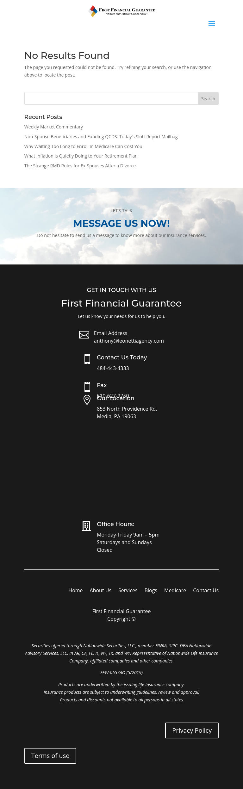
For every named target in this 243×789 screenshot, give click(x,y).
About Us (101, 591)
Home (75, 591)
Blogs (151, 591)
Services (128, 591)
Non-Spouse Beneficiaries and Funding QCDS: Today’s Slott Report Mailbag (101, 137)
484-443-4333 (113, 368)
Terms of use (50, 755)
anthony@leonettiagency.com (129, 340)
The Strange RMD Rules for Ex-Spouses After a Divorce (80, 166)
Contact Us (206, 591)
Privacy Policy (192, 730)
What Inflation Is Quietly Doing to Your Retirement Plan (81, 156)
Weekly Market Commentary (53, 127)
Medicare (175, 591)
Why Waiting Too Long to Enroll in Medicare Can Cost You (83, 146)
